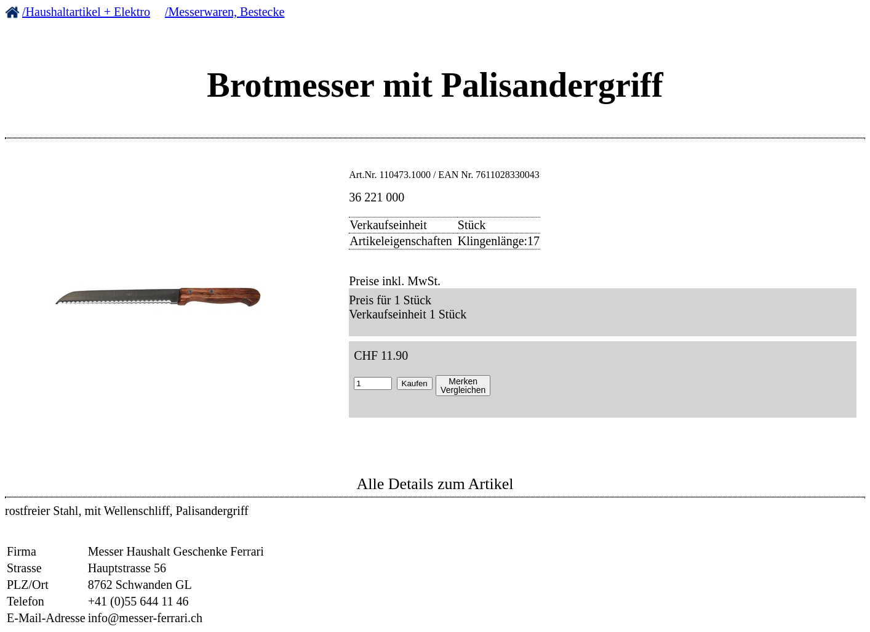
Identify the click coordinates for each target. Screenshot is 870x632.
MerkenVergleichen (463, 385)
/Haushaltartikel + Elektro (86, 11)
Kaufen (415, 383)
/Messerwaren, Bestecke (224, 11)
